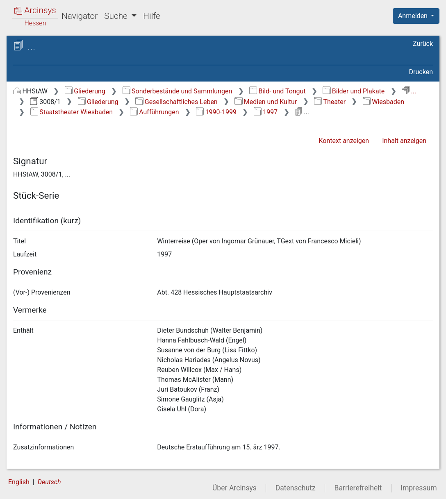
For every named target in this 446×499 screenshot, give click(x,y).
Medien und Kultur (265, 102)
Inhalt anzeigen (404, 141)
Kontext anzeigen (344, 141)
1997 (266, 112)
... (409, 91)
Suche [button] (117, 16)
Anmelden (413, 16)
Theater (330, 102)
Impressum (418, 488)
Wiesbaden (383, 102)
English (19, 482)
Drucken (421, 72)
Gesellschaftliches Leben (176, 102)
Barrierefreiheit (358, 488)
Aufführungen (154, 112)
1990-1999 (216, 112)
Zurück (423, 44)
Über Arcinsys (234, 488)
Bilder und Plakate (354, 91)
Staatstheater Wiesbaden (71, 112)
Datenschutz (295, 488)
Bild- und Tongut (277, 91)
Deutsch (49, 482)
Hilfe (151, 16)
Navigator (79, 16)
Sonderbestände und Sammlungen (177, 91)
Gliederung (85, 91)
